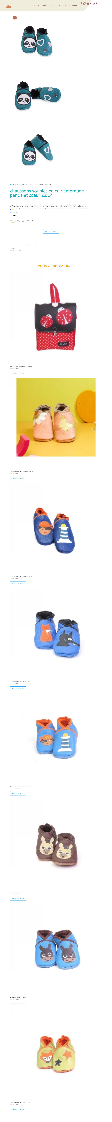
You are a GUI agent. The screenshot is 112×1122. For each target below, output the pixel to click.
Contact (75, 5)
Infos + (28, 245)
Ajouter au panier (51, 231)
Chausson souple (17, 245)
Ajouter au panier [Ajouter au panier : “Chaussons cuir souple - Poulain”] (18, 1004)
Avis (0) (44, 245)
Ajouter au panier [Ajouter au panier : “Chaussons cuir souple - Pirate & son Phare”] (18, 583)
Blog (69, 5)
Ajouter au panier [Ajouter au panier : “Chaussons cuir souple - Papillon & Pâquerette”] (18, 478)
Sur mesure (53, 5)
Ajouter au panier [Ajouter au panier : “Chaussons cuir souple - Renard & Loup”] (18, 688)
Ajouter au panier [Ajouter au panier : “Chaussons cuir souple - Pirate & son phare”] (18, 793)
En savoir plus (14, 212)
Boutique (44, 5)
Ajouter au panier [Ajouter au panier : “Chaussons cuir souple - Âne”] (18, 899)
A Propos (62, 5)
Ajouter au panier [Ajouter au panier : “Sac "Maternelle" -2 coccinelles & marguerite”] (18, 373)
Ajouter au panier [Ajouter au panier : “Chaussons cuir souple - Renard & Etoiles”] (18, 1109)
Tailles (36, 245)
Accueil (36, 5)
